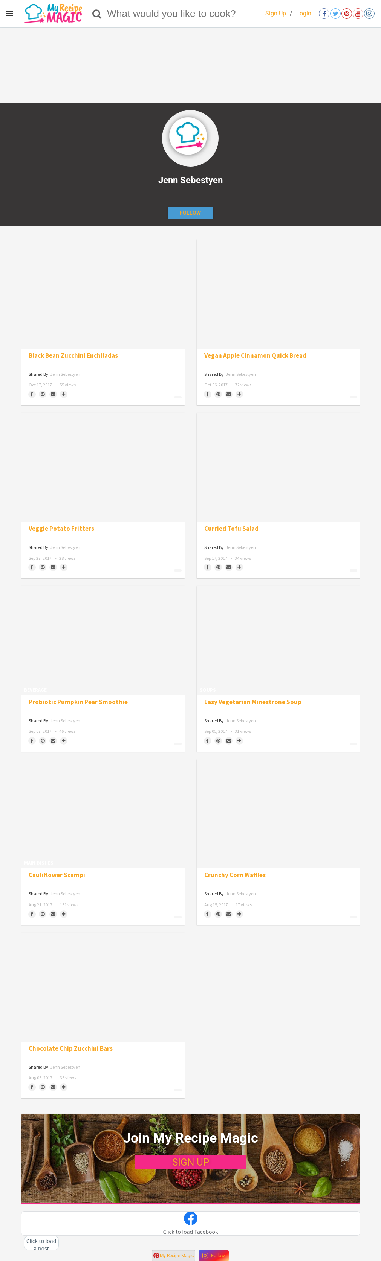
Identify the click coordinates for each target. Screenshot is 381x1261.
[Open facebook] (324, 13)
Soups (208, 690)
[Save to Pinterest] (42, 394)
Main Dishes (39, 863)
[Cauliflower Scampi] (103, 813)
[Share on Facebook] (32, 394)
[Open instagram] (369, 13)
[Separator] (63, 394)
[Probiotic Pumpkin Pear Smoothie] (103, 640)
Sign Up (275, 13)
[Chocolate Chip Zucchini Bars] (103, 987)
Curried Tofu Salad (231, 529)
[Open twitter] (335, 13)
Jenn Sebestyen (65, 374)
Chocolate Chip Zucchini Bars (71, 1048)
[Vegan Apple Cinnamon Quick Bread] (278, 293)
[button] (190, 1223)
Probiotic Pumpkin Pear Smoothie (78, 702)
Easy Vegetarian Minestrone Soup (252, 702)
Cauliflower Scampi (57, 875)
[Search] (97, 13)
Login (303, 13)
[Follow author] (190, 213)
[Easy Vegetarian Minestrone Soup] (278, 640)
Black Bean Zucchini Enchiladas (73, 355)
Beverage (35, 690)
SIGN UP (190, 1162)
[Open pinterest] (346, 13)
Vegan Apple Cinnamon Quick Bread (255, 355)
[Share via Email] (53, 394)
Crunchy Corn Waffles (235, 875)
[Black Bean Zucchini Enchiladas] (103, 293)
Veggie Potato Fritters (61, 529)
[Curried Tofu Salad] (278, 467)
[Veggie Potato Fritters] (103, 467)
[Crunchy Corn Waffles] (278, 813)
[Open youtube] (358, 13)
